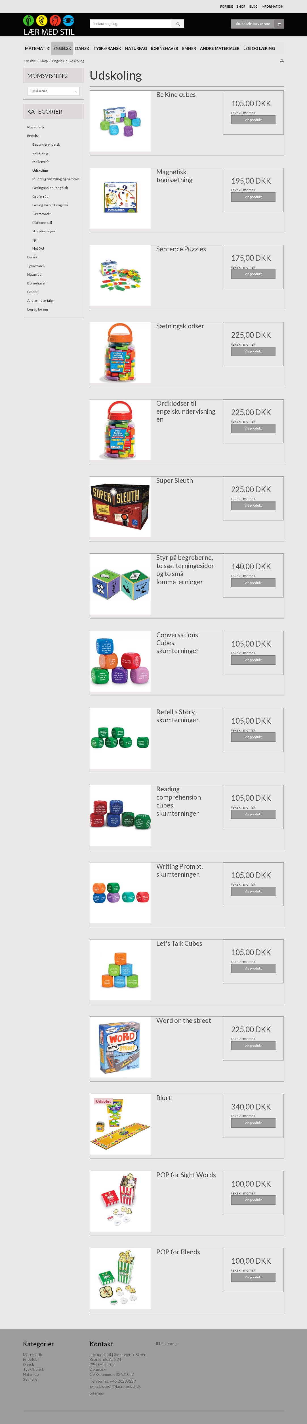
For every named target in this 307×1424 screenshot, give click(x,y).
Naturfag (34, 274)
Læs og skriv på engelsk (50, 205)
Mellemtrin (41, 162)
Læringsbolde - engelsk (50, 188)
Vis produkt (253, 120)
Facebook (169, 1343)
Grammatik (41, 214)
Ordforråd (40, 196)
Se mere (30, 1379)
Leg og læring (37, 309)
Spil (34, 240)
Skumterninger (44, 231)
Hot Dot (38, 248)
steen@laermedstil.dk (121, 1386)
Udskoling (40, 170)
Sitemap (97, 1393)
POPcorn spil (42, 222)
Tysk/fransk (36, 266)
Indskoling (40, 153)
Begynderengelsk (46, 144)
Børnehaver (36, 283)
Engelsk (33, 135)
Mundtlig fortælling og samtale (56, 179)
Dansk (32, 257)
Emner (32, 292)
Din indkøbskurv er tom (259, 24)
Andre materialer (40, 300)
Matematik (35, 127)
